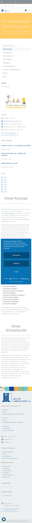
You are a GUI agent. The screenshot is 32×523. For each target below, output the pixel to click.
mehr (16, 271)
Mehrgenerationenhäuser (10, 458)
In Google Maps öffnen (9, 134)
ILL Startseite (6, 31)
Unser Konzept (7, 49)
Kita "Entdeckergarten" (14, 33)
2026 (5, 177)
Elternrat (5, 73)
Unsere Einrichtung (8, 45)
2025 (5, 180)
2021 (5, 189)
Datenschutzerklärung (18, 281)
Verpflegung (6, 63)
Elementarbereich (8, 56)
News (4, 76)
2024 (5, 182)
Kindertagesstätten (17, 31)
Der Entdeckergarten (9, 66)
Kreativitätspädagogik (7, 213)
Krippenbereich (7, 52)
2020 (5, 192)
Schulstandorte (7, 456)
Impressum (11, 281)
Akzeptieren (16, 255)
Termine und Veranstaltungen (11, 69)
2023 (5, 184)
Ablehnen (16, 263)
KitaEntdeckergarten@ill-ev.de (13, 121)
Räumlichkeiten (7, 59)
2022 (5, 187)
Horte (4, 454)
